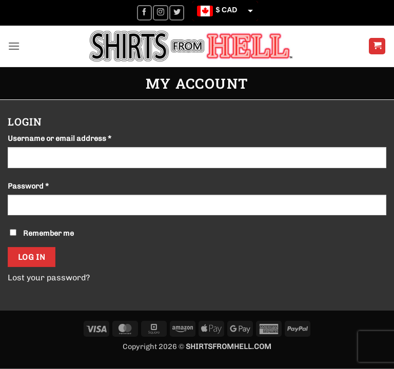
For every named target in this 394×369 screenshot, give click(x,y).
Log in (32, 257)
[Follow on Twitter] (176, 12)
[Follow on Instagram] (160, 12)
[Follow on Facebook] (144, 12)
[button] (14, 45)
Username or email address (76, 138)
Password (44, 185)
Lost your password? (49, 277)
